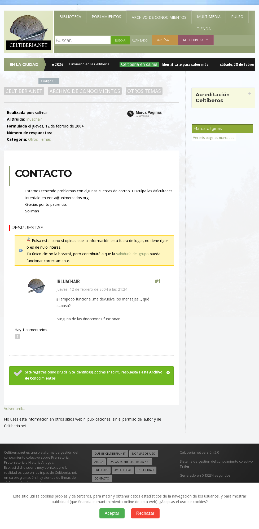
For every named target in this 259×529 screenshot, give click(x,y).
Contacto (101, 478)
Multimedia (209, 16)
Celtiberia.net (24, 91)
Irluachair (34, 119)
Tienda (204, 28)
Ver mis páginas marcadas (213, 137)
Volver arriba (14, 408)
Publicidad (146, 470)
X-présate (164, 40)
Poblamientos (106, 16)
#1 (158, 281)
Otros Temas (144, 91)
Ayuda (98, 462)
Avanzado (140, 40)
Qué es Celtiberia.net (109, 453)
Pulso (237, 16)
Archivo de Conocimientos (159, 17)
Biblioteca (70, 16)
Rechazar (145, 513)
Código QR (48, 81)
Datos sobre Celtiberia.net (130, 462)
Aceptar (112, 513)
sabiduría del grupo (132, 253)
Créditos (101, 470)
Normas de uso (143, 453)
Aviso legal (123, 470)
